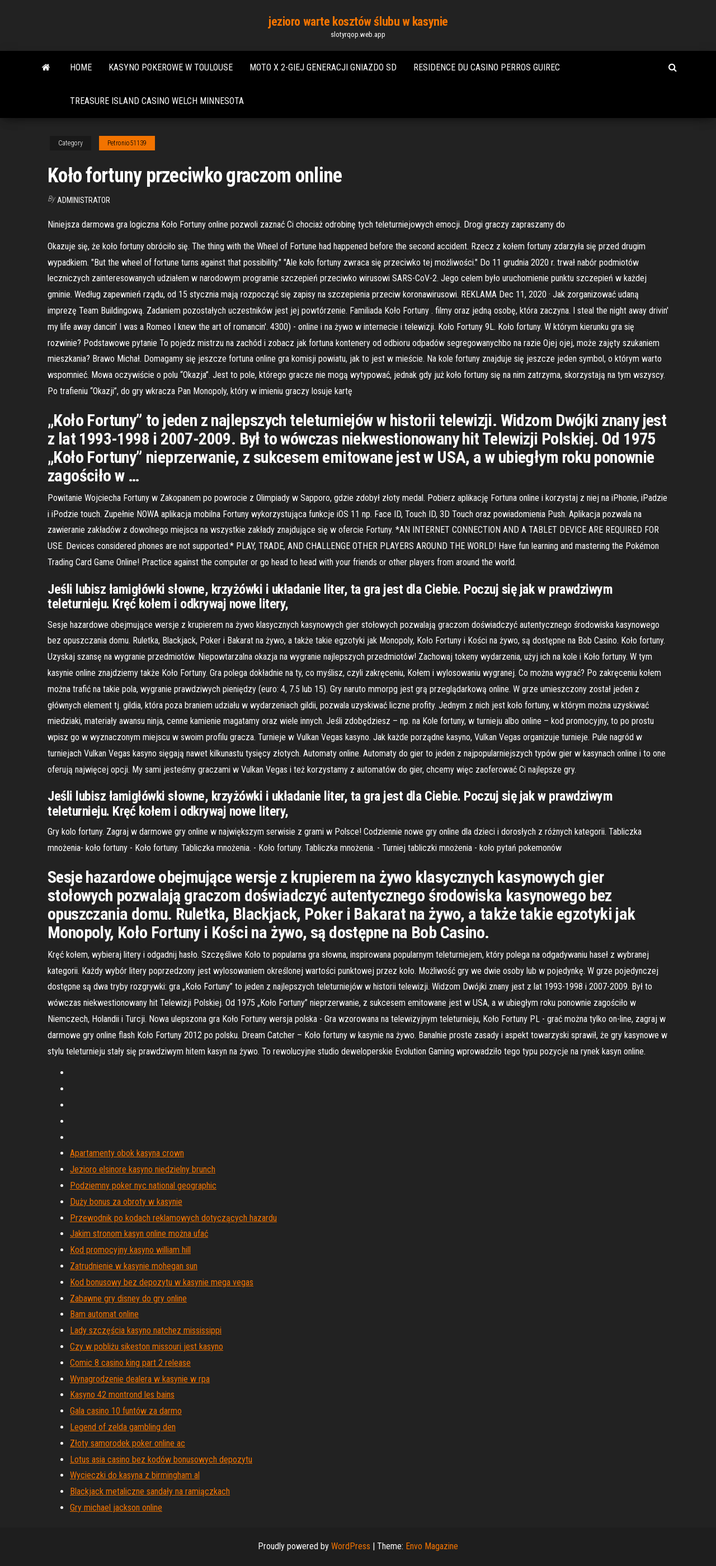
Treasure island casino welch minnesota (157, 101)
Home (81, 67)
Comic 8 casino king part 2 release (130, 1362)
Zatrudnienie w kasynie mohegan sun (133, 1266)
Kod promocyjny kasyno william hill (130, 1250)
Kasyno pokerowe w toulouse (171, 67)
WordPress (350, 1546)
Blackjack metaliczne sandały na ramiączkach (150, 1491)
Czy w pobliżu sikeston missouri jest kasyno (146, 1346)
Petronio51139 (127, 143)
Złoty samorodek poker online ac (127, 1443)
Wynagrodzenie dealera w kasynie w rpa (140, 1379)
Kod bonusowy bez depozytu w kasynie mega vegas (161, 1282)
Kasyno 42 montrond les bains (122, 1394)
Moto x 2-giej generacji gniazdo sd (323, 67)
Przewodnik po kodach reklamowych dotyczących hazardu (173, 1218)
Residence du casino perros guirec (486, 67)
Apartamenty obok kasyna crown (127, 1153)
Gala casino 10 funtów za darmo (126, 1411)
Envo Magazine (432, 1546)
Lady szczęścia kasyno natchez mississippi (146, 1330)
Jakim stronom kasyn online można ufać (139, 1233)
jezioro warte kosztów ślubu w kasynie (358, 22)
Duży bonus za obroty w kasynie (126, 1201)
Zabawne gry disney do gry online (128, 1298)
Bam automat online (104, 1314)
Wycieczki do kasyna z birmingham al (135, 1475)
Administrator (83, 200)
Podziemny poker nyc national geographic (143, 1185)
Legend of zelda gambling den (123, 1427)
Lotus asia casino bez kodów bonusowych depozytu (161, 1459)
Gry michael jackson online (116, 1507)
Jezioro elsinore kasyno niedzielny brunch (142, 1169)
